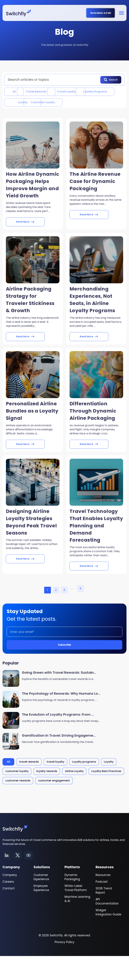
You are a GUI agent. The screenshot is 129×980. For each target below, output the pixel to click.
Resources (103, 899)
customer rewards (17, 805)
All (14, 91)
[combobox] (53, 79)
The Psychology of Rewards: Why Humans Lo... (61, 717)
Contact (9, 912)
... (72, 612)
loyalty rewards (46, 795)
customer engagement (54, 805)
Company (10, 899)
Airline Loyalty (74, 795)
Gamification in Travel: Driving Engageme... (59, 759)
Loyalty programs (24, 102)
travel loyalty (90, 91)
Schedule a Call (100, 13)
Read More (25, 242)
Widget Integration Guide (108, 936)
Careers (8, 906)
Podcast (102, 906)
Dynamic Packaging (72, 901)
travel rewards (47, 91)
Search (111, 79)
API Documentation (107, 925)
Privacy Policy (64, 966)
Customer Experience (41, 901)
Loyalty (67, 102)
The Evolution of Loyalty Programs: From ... (58, 738)
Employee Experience (41, 912)
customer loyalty (24, 113)
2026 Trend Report (104, 914)
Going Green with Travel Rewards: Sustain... (59, 696)
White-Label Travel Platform (75, 912)
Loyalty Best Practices (106, 795)
